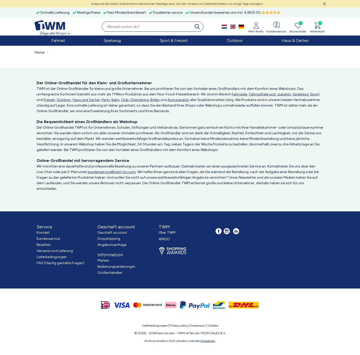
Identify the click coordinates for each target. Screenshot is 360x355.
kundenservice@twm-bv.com (112, 172)
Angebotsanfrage (111, 245)
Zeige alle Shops (55, 33)
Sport (315, 94)
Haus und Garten (86, 100)
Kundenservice (48, 238)
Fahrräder (240, 94)
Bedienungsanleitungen (116, 266)
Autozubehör (178, 100)
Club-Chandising (135, 100)
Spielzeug (112, 40)
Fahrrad (58, 40)
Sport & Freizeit (174, 40)
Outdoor (235, 40)
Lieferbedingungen (52, 257)
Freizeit (49, 100)
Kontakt (43, 232)
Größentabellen (109, 273)
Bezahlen (44, 245)
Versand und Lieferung (55, 251)
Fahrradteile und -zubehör (270, 94)
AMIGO (164, 239)
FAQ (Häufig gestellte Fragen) (60, 263)
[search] (198, 27)
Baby (115, 100)
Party (106, 100)
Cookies (213, 325)
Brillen (155, 100)
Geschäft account (112, 232)
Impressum (197, 325)
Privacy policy (179, 325)
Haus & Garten (295, 40)
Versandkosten (207, 341)
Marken (103, 260)
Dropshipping (108, 238)
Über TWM (167, 232)
